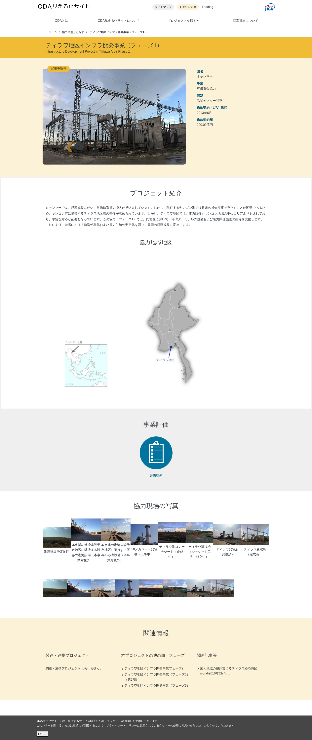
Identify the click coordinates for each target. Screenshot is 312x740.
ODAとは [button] (61, 20)
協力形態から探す (73, 32)
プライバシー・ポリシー (121, 725)
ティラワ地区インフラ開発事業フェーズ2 (153, 668)
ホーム (53, 32)
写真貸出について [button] (245, 20)
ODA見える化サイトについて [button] (119, 20)
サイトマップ (163, 7)
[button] (183, 21)
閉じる (42, 733)
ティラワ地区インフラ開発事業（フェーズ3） (157, 685)
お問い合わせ (188, 7)
